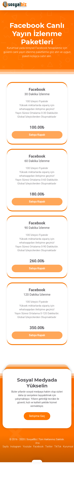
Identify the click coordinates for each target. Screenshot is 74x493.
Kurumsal (68, 446)
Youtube (27, 446)
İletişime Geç (37, 416)
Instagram (15, 446)
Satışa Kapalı (37, 134)
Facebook (38, 446)
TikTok (57, 446)
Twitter (49, 446)
